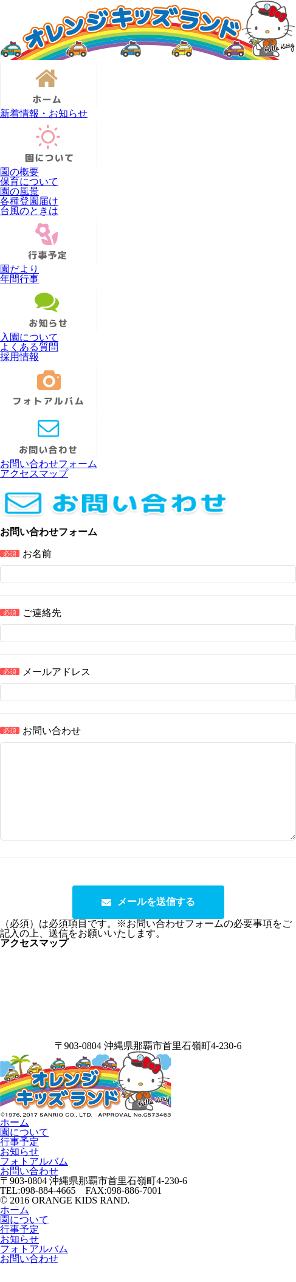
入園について (29, 337)
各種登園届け (29, 201)
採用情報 (19, 357)
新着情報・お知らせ (44, 113)
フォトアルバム (34, 1179)
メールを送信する (156, 920)
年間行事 (19, 279)
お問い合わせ (29, 1189)
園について (24, 1150)
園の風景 (19, 191)
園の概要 (19, 172)
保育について (29, 181)
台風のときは (29, 211)
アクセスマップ (34, 473)
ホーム (14, 1140)
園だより (19, 269)
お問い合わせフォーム (48, 464)
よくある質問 (29, 347)
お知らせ (19, 1170)
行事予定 (19, 1160)
